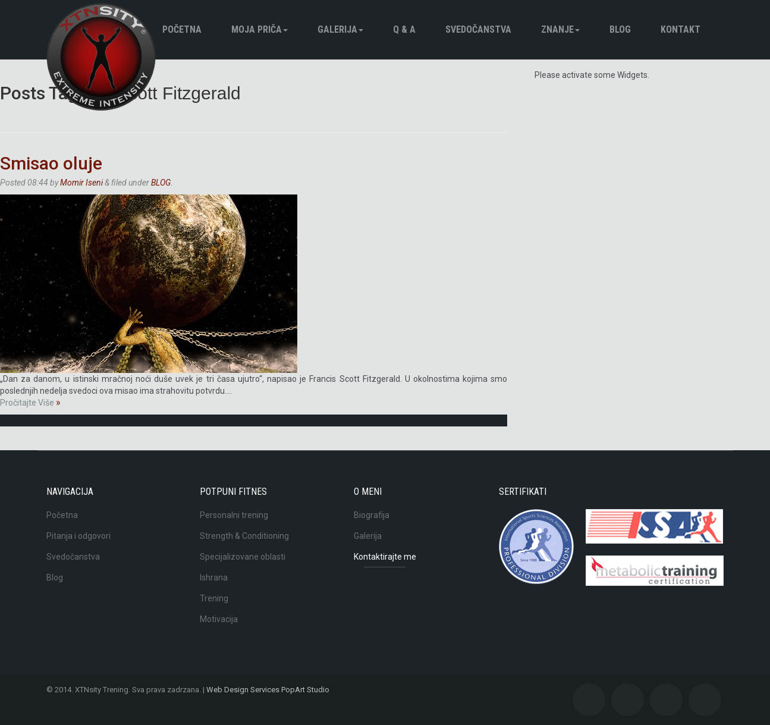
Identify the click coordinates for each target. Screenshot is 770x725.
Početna (182, 29)
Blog (54, 577)
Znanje (560, 29)
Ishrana (214, 577)
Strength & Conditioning (244, 536)
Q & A (404, 29)
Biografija (371, 515)
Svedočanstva (478, 29)
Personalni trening (234, 515)
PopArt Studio (305, 689)
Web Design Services (242, 689)
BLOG (620, 29)
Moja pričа (259, 29)
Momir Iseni (81, 182)
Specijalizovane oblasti (242, 556)
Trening (214, 598)
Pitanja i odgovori (78, 536)
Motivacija (219, 619)
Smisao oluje (51, 163)
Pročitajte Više (30, 402)
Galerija (340, 29)
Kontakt (680, 29)
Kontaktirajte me (385, 556)
